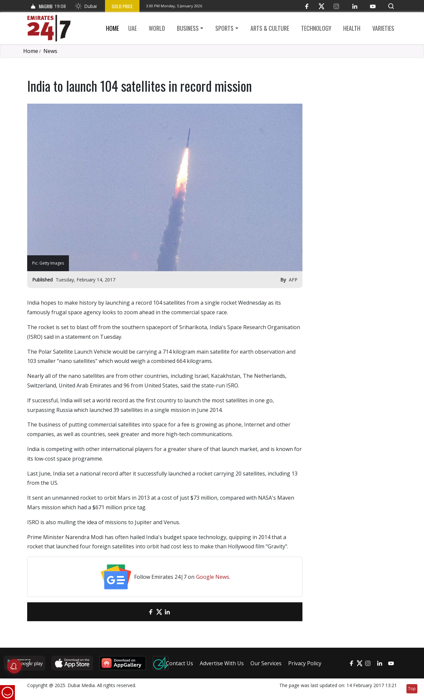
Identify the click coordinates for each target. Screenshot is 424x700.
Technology (316, 28)
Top (412, 688)
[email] (139, 612)
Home (112, 28)
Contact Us (179, 663)
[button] (391, 6)
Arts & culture (269, 28)
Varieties (383, 28)
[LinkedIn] (354, 6)
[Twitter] (321, 6)
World (157, 28)
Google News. (213, 576)
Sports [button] (224, 28)
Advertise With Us (222, 663)
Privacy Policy (304, 663)
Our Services (266, 663)
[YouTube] (373, 6)
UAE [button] (132, 28)
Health (351, 28)
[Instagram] (336, 6)
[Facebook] (306, 6)
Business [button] (188, 28)
